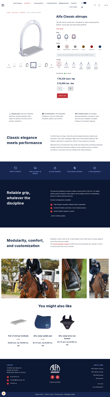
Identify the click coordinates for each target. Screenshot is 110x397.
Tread (58, 60)
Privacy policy (59, 394)
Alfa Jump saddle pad (43, 336)
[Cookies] (4, 393)
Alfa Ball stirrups (98, 375)
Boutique (15, 12)
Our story (100, 384)
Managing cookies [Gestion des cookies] (70, 394)
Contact (74, 3)
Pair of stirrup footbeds (18, 336)
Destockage (17, 3)
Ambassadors (64, 3)
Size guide (59, 28)
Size (57, 32)
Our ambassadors (98, 387)
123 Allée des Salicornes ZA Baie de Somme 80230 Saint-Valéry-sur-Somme (16, 370)
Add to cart (62, 96)
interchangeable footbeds (61, 244)
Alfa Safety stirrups (97, 372)
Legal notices (39, 394)
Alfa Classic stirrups (97, 368)
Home (8, 12)
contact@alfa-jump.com (17, 380)
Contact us (13, 383)
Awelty (58, 382)
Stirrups (27, 3)
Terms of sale (49, 394)
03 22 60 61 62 (14, 376)
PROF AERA (73, 7)
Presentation (52, 3)
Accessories (38, 3)
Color (58, 43)
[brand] (3, 5)
